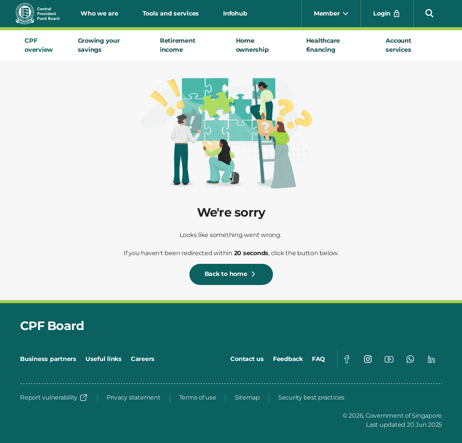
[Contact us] (247, 359)
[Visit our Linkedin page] (431, 359)
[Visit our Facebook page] (347, 359)
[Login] (387, 13)
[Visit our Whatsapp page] (410, 359)
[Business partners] (48, 359)
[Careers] (143, 359)
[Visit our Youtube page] (389, 359)
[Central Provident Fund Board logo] (42, 13)
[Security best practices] (311, 397)
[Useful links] (103, 359)
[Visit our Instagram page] (368, 359)
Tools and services (171, 13)
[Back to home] (231, 274)
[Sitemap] (247, 397)
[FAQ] (318, 359)
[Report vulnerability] (54, 397)
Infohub (235, 13)
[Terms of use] (197, 397)
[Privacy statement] (134, 397)
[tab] (42, 45)
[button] (429, 13)
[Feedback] (288, 359)
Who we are (99, 13)
